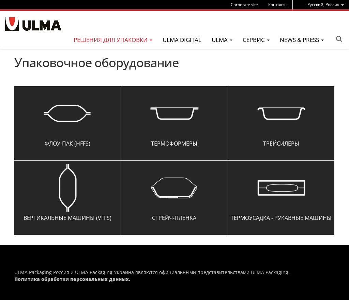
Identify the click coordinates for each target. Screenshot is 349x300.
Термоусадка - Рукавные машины (281, 218)
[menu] (325, 4)
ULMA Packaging (269, 272)
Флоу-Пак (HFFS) (67, 143)
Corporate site (244, 4)
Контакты (277, 4)
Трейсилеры (281, 143)
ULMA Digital (182, 40)
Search (339, 39)
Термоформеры (174, 143)
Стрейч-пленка (174, 218)
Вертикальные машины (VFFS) (67, 218)
